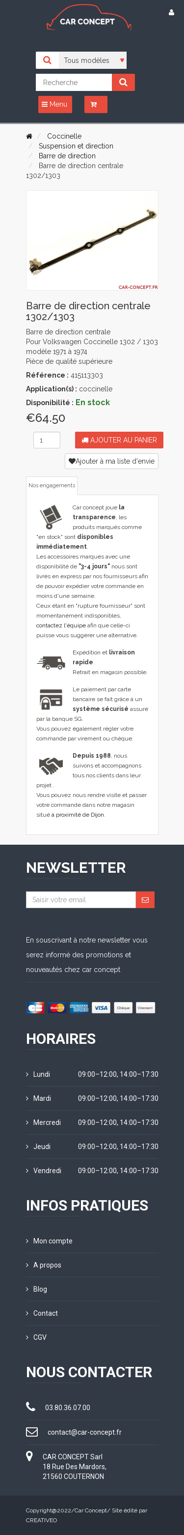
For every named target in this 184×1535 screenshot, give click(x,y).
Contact (42, 1313)
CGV (36, 1337)
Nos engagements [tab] (51, 485)
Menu (54, 104)
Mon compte (49, 1241)
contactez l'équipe (61, 625)
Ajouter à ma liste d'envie (112, 461)
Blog (36, 1289)
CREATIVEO (41, 1520)
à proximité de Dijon (78, 814)
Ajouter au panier (119, 440)
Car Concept (91, 1510)
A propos (43, 1265)
